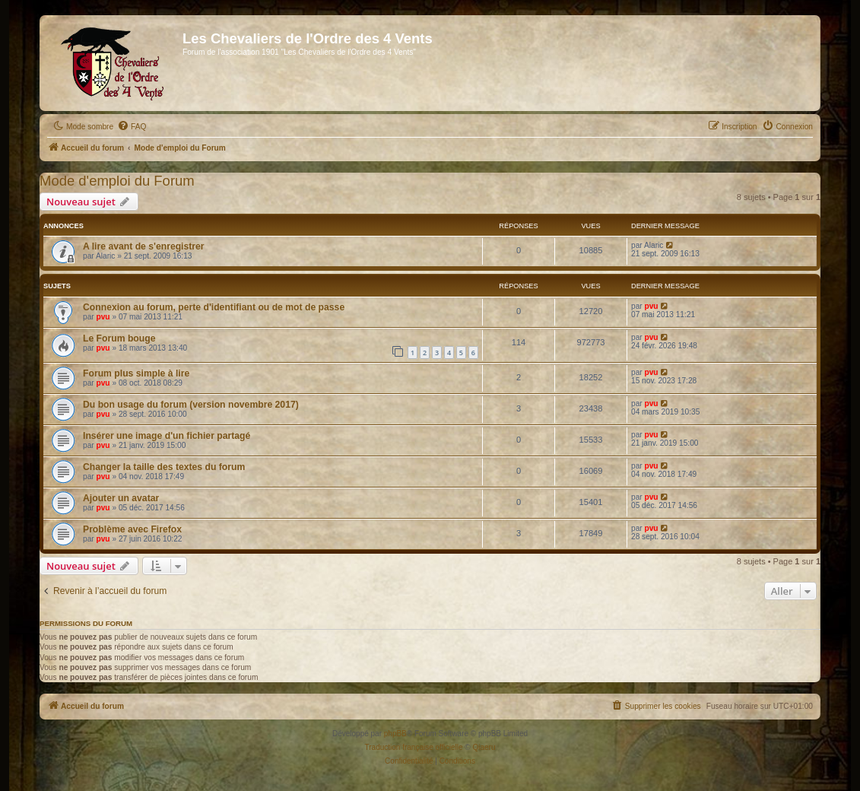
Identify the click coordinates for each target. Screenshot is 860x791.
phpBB (395, 733)
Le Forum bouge (119, 338)
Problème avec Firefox (132, 529)
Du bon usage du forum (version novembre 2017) (191, 404)
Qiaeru (483, 747)
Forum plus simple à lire (136, 373)
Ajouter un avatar (121, 498)
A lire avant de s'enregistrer (144, 246)
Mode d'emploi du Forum (117, 181)
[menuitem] (131, 127)
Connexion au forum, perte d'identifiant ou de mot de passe (213, 307)
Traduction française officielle (414, 747)
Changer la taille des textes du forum (164, 467)
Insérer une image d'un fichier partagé (166, 435)
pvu (103, 317)
